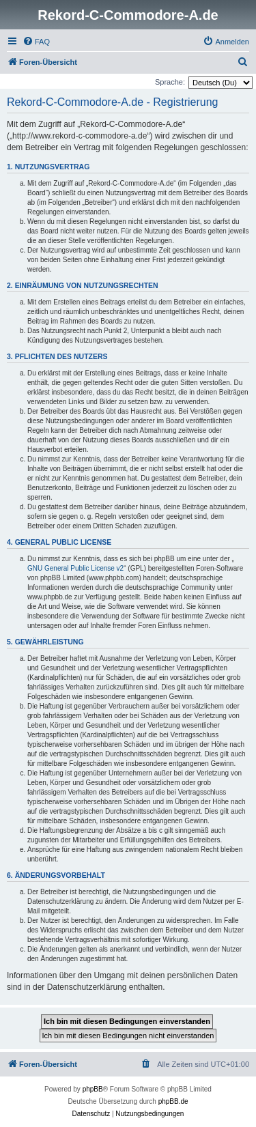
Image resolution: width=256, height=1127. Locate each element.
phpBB (93, 1089)
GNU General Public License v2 (75, 568)
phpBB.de (173, 1101)
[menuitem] (36, 41)
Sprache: (170, 82)
